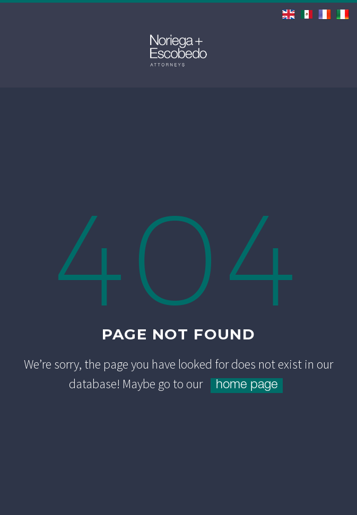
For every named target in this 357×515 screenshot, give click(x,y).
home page (246, 385)
